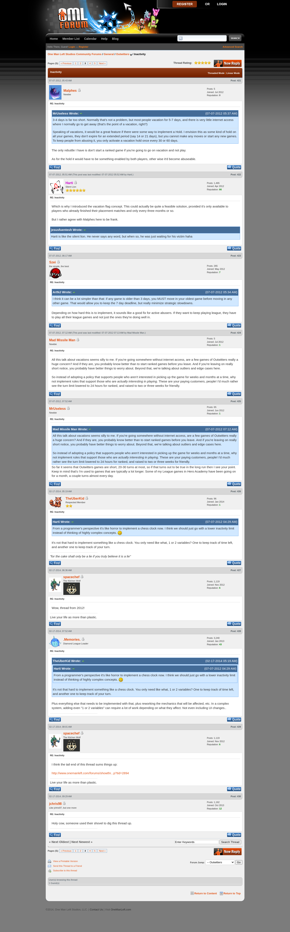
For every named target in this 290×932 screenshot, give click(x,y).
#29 (239, 727)
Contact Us (96, 909)
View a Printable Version (65, 861)
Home (54, 38)
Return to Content (205, 893)
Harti (129, 174)
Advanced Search (233, 47)
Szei (52, 262)
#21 (239, 80)
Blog (115, 38)
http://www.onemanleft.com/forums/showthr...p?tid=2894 (90, 773)
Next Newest (80, 842)
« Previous (66, 63)
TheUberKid (75, 498)
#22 (239, 174)
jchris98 (55, 803)
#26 (239, 491)
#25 (239, 401)
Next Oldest (60, 842)
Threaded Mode (216, 73)
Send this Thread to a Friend (67, 866)
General (109, 54)
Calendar (90, 38)
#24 (239, 333)
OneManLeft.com (121, 909)
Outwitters (122, 54)
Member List (71, 38)
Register (83, 47)
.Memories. (72, 639)
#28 (239, 631)
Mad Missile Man (135, 333)
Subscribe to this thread (65, 870)
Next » (102, 63)
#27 (239, 570)
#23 (239, 255)
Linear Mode (233, 73)
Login (72, 47)
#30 (239, 796)
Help (104, 38)
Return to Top (232, 893)
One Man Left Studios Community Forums (75, 54)
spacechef (71, 577)
